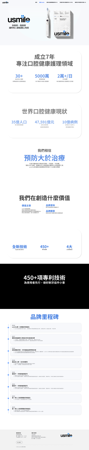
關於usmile (37, 2)
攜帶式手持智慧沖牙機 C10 (79, 2)
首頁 (31, 2)
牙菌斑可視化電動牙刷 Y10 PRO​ (64, 2)
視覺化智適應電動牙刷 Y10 (49, 2)
